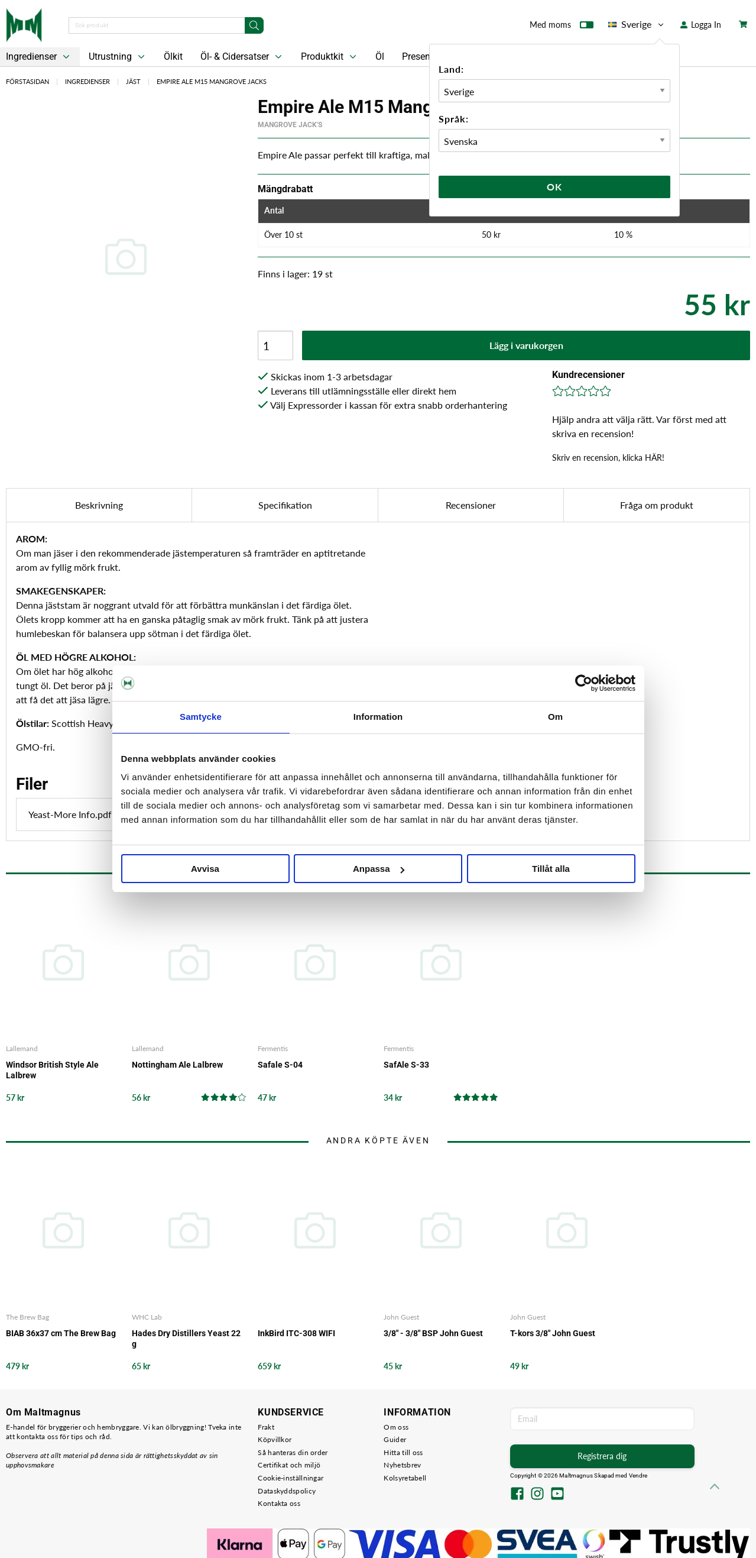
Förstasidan (27, 81)
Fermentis (273, 1048)
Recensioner (471, 504)
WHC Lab (147, 1317)
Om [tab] (555, 717)
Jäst (133, 81)
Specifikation (285, 504)
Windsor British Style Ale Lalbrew (52, 1070)
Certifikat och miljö (289, 1464)
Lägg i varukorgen (526, 345)
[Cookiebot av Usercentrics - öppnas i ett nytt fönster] (583, 683)
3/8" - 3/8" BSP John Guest (433, 1333)
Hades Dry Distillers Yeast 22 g (186, 1338)
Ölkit (173, 56)
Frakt (266, 1427)
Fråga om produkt (656, 504)
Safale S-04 (280, 1064)
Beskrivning (99, 504)
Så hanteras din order (292, 1452)
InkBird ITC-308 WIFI (296, 1333)
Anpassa (378, 869)
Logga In (700, 25)
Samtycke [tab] (201, 717)
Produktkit (330, 57)
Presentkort (425, 56)
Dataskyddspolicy (287, 1490)
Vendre (638, 1475)
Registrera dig (602, 1456)
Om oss (396, 1427)
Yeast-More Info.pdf (102, 814)
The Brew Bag (27, 1317)
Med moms (561, 27)
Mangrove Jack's (290, 125)
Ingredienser (87, 81)
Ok (554, 186)
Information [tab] (378, 717)
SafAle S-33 (406, 1064)
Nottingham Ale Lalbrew (177, 1064)
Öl (379, 56)
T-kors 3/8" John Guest (552, 1333)
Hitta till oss (403, 1452)
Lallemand (22, 1048)
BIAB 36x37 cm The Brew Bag (61, 1333)
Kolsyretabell (405, 1477)
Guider (395, 1439)
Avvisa (205, 869)
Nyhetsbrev (402, 1464)
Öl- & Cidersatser (242, 57)
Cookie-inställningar (290, 1477)
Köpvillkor (274, 1439)
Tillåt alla (551, 869)
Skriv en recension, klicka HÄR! (608, 457)
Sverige (637, 24)
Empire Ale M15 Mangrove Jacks (212, 81)
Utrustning (118, 57)
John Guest (401, 1317)
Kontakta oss (279, 1503)
